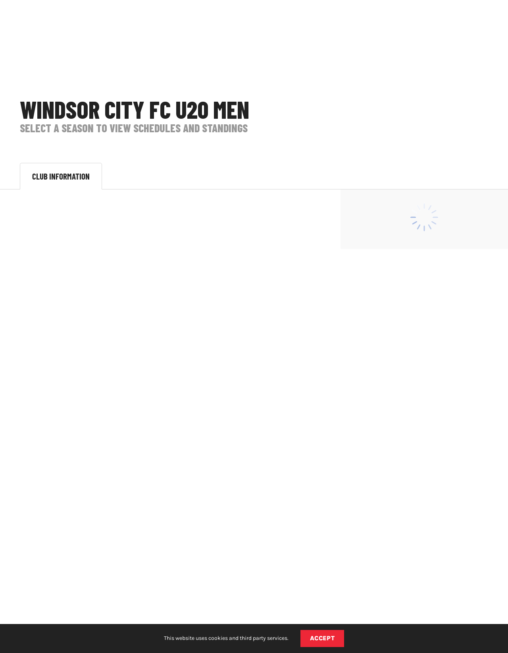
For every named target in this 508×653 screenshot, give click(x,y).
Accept (322, 638)
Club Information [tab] (61, 176)
